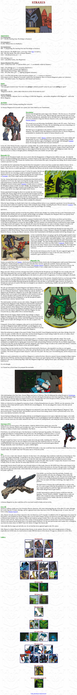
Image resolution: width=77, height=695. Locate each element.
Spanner (71, 141)
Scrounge (5, 176)
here (33, 51)
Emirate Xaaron (30, 120)
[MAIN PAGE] (42, 693)
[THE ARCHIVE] (35, 693)
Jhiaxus (44, 138)
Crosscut (70, 205)
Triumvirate (71, 395)
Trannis (19, 262)
